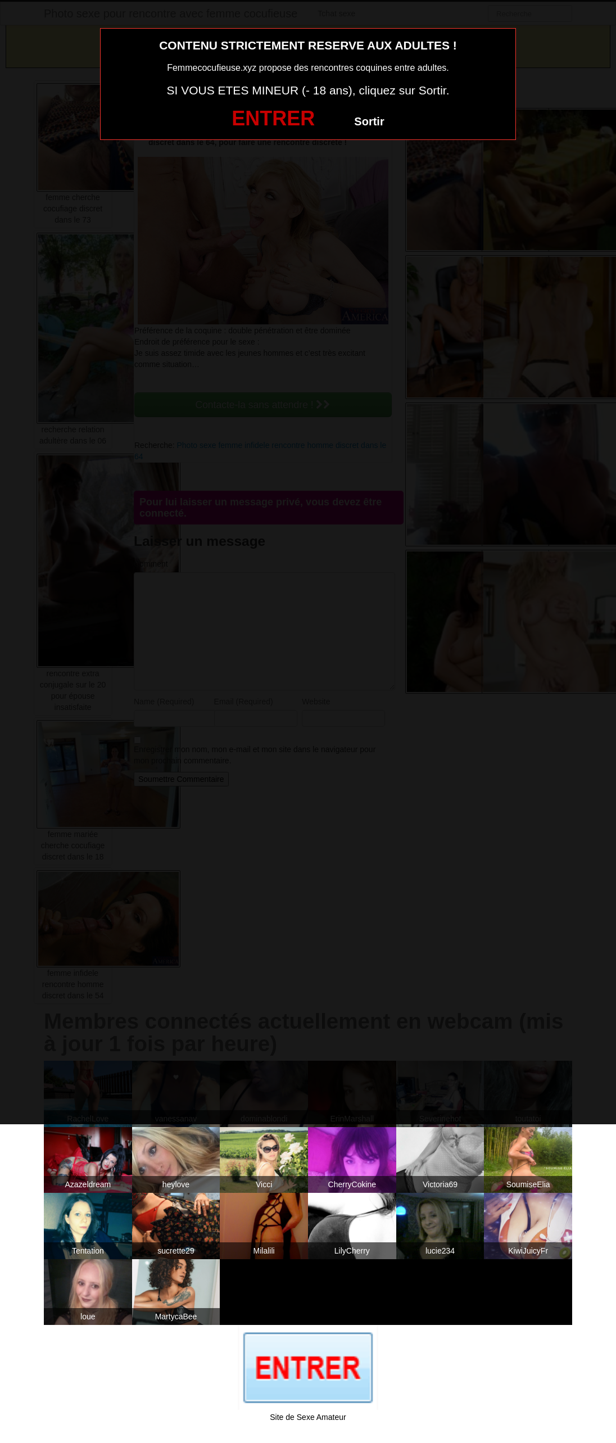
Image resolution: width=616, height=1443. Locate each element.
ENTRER (273, 118)
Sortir (369, 121)
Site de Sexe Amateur (308, 1417)
